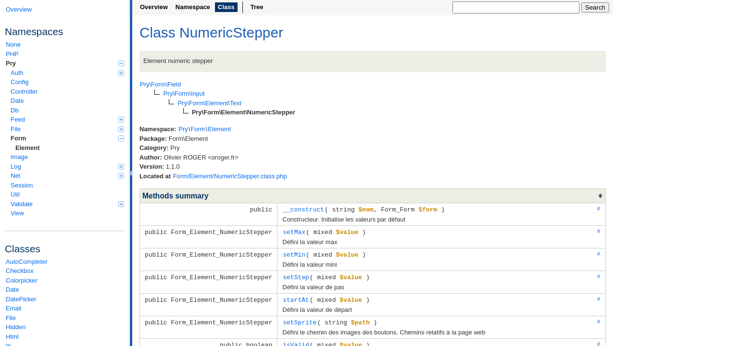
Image (19, 157)
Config (20, 82)
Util (15, 194)
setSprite (299, 319)
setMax (294, 231)
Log (67, 166)
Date (17, 100)
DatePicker (21, 299)
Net (67, 175)
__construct (303, 209)
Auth (67, 72)
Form (67, 138)
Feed (67, 119)
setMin (294, 253)
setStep (296, 275)
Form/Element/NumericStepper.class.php (230, 176)
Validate (67, 204)
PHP (12, 54)
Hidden (15, 327)
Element (27, 147)
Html (12, 336)
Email (14, 308)
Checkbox (20, 270)
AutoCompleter (27, 261)
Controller (24, 91)
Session (22, 185)
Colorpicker (22, 280)
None (13, 44)
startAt (296, 297)
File (67, 129)
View (17, 213)
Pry (65, 63)
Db (15, 110)
